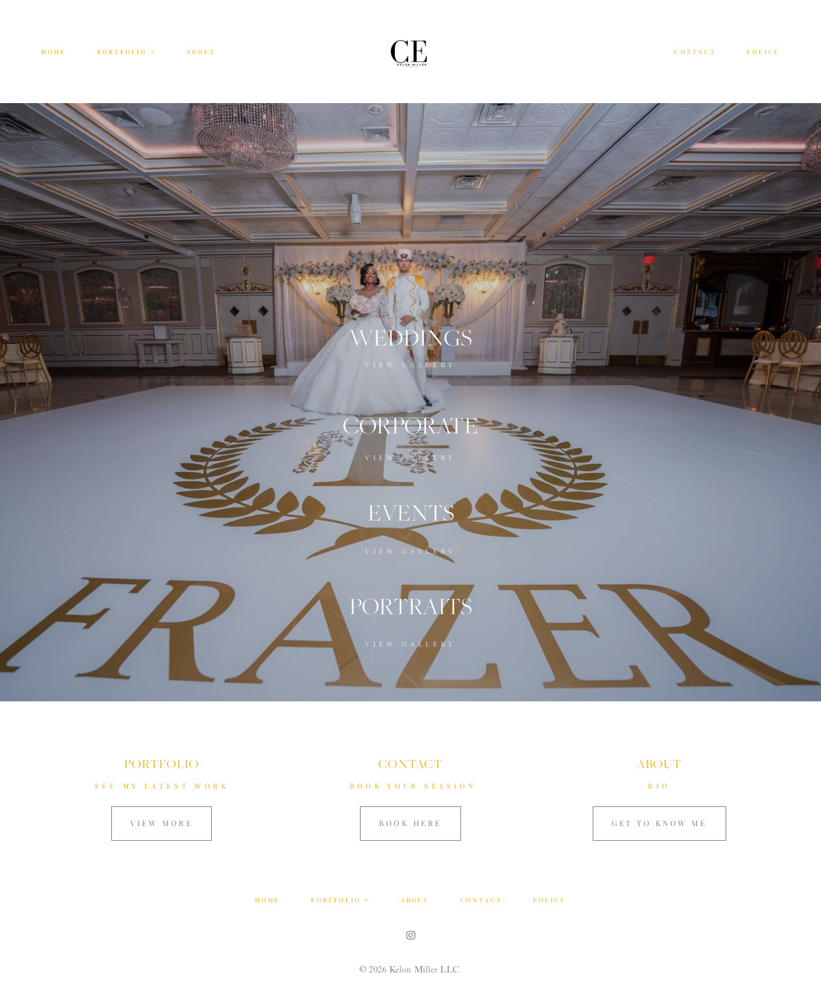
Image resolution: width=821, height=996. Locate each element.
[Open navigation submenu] (153, 51)
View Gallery (410, 364)
